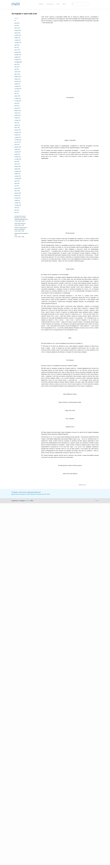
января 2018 (17, 195)
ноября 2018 (17, 173)
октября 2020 (18, 137)
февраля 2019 (18, 166)
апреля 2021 (17, 125)
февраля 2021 (18, 130)
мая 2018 (17, 186)
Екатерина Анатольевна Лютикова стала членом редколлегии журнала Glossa (21, 217)
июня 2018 (17, 183)
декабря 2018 (18, 171)
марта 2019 (17, 164)
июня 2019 (17, 161)
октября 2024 (18, 59)
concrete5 (27, 862)
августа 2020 (18, 142)
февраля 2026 (18, 30)
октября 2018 (18, 176)
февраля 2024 (18, 76)
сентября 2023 (18, 88)
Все (15, 20)
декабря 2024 (18, 54)
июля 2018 (17, 181)
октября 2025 (18, 40)
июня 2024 (17, 67)
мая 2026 (17, 25)
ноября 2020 (17, 135)
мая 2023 (17, 93)
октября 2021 (18, 120)
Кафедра (41, 4)
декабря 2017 (18, 198)
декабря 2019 (18, 152)
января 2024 (17, 79)
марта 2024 (17, 74)
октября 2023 (18, 86)
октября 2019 (18, 156)
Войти (97, 862)
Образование (50, 4)
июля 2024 (17, 64)
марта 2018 (17, 190)
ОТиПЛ (15, 4)
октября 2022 (18, 98)
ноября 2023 (17, 84)
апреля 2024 (17, 71)
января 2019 (17, 169)
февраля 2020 (18, 147)
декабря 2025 (18, 35)
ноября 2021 (17, 118)
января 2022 (17, 113)
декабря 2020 (18, 132)
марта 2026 (17, 28)
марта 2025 (17, 49)
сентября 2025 (18, 42)
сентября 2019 (18, 159)
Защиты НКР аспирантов (20, 223)
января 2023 (17, 96)
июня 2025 (17, 45)
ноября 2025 (17, 37)
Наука (58, 4)
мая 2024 (17, 69)
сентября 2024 (18, 62)
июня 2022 (17, 105)
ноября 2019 (17, 154)
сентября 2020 (18, 139)
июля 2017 (17, 207)
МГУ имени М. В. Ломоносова (35, 856)
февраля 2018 (18, 193)
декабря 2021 (18, 115)
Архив (64, 4)
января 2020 (17, 149)
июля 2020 (17, 144)
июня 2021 (17, 122)
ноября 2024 (17, 57)
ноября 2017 (17, 200)
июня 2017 (17, 210)
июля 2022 (17, 103)
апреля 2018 (17, 188)
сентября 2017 (18, 205)
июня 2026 (17, 23)
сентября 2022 (18, 101)
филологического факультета (19, 856)
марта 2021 (17, 127)
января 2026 (17, 33)
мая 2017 (17, 212)
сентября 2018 (18, 178)
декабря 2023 (18, 81)
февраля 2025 (18, 52)
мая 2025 (17, 47)
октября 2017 (18, 203)
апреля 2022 (17, 108)
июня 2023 (17, 91)
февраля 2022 (18, 110)
